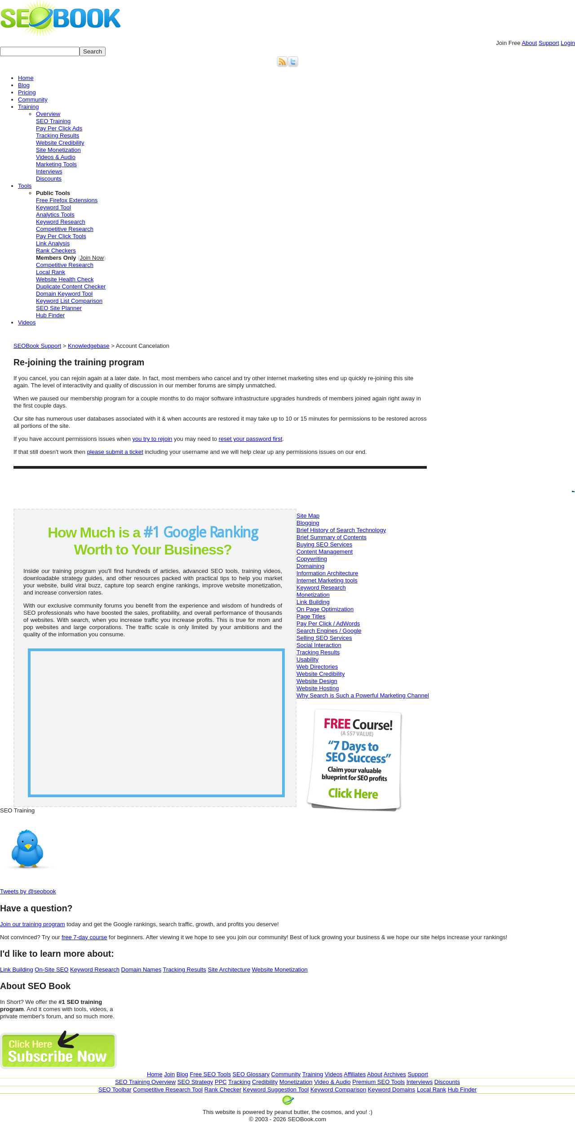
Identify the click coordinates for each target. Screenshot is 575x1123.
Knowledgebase (89, 345)
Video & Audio (332, 1082)
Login (568, 43)
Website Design (316, 681)
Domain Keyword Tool (64, 293)
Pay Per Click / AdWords (328, 623)
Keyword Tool (53, 207)
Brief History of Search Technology (341, 530)
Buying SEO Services (324, 544)
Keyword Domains (392, 1089)
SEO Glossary (251, 1074)
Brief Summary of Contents (331, 537)
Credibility (265, 1082)
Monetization (313, 594)
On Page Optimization (325, 609)
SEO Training (53, 121)
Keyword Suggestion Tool (276, 1089)
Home (26, 78)
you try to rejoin (152, 438)
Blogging (307, 522)
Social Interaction (318, 645)
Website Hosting (317, 688)
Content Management (324, 551)
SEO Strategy (195, 1082)
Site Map (307, 515)
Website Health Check (64, 279)
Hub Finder (50, 315)
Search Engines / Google (329, 630)
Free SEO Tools (210, 1074)
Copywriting (311, 558)
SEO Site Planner (59, 308)
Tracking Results (57, 135)
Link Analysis (53, 243)
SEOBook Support (37, 345)
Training (28, 106)
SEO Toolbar (114, 1089)
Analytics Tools (55, 214)
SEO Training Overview (145, 1082)
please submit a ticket (115, 451)
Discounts (49, 178)
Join (508, 43)
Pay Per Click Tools (61, 236)
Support (549, 43)
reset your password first (251, 438)
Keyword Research (60, 221)
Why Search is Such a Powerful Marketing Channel (362, 695)
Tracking (239, 1082)
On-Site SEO (51, 969)
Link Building (313, 602)
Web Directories (317, 666)
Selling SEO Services (324, 638)
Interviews (49, 171)
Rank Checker (222, 1089)
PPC (221, 1082)
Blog (24, 85)
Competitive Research (64, 229)
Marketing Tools (56, 164)
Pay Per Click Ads (59, 128)
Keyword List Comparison (69, 300)
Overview (48, 114)
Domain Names (141, 969)
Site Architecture (229, 969)
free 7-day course (84, 937)
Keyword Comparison (338, 1089)
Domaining (310, 566)
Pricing (27, 92)
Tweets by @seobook (28, 891)
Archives (395, 1074)
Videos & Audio (55, 157)
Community (33, 99)
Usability (307, 659)
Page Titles (310, 616)
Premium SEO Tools (378, 1082)
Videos (27, 322)
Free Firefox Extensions (66, 200)
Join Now (92, 257)
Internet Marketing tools (327, 580)
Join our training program (32, 924)
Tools (24, 185)
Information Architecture (327, 573)
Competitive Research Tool (168, 1089)
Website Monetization (280, 969)
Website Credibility (60, 142)
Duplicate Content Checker (71, 286)
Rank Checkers (56, 250)
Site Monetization (58, 149)
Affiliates (355, 1074)
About (529, 43)
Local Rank (50, 272)
